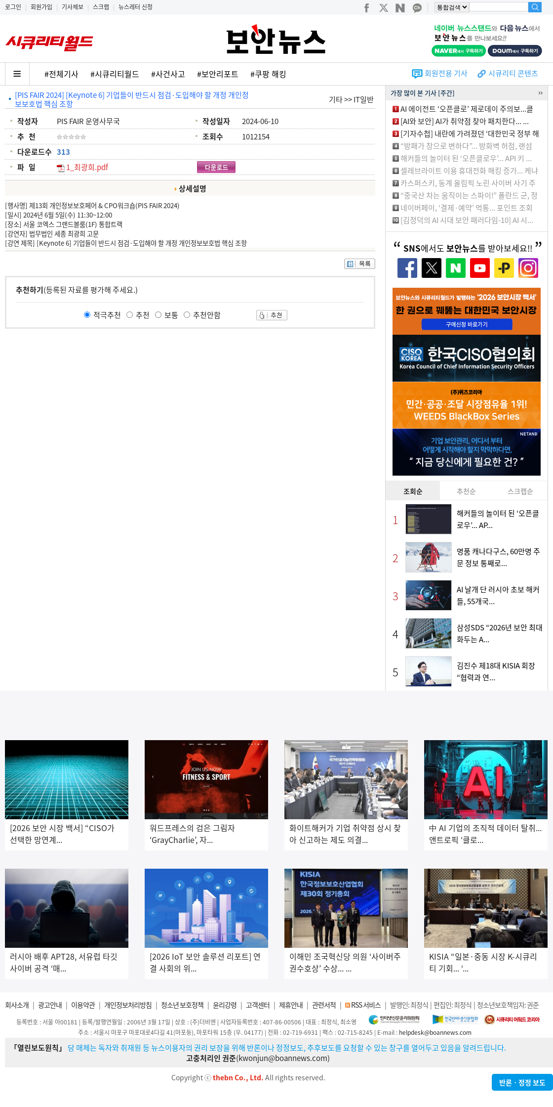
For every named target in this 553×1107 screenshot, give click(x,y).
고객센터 (258, 1005)
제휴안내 (291, 1005)
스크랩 (101, 6)
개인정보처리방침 (128, 1005)
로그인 (13, 6)
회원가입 (41, 6)
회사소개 (17, 1005)
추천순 (466, 491)
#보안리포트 (217, 74)
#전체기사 (61, 74)
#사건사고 (168, 74)
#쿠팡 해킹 (268, 74)
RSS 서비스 (366, 1005)
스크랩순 (520, 491)
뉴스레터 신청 (135, 6)
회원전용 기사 (446, 73)
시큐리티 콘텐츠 (513, 73)
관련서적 (324, 1005)
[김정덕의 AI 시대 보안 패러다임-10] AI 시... (466, 220)
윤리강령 (225, 1005)
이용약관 (83, 1005)
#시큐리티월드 (114, 74)
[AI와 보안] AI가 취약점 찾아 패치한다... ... (464, 121)
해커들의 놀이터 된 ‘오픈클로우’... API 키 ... (466, 158)
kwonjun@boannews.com (282, 1058)
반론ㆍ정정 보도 (522, 1082)
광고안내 (50, 1005)
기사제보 (72, 6)
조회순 (413, 491)
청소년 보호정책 (182, 1005)
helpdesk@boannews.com (435, 1032)
